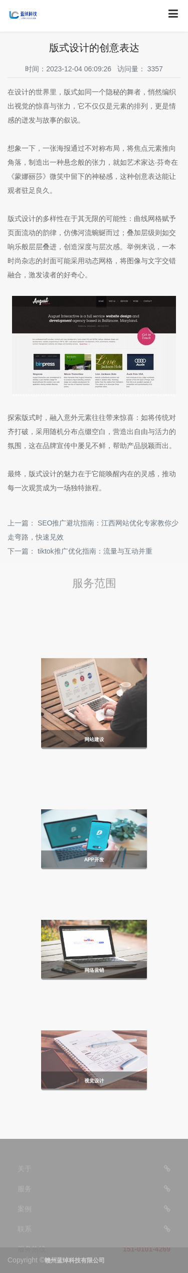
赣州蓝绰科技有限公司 (75, 1260)
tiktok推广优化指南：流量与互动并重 (95, 551)
